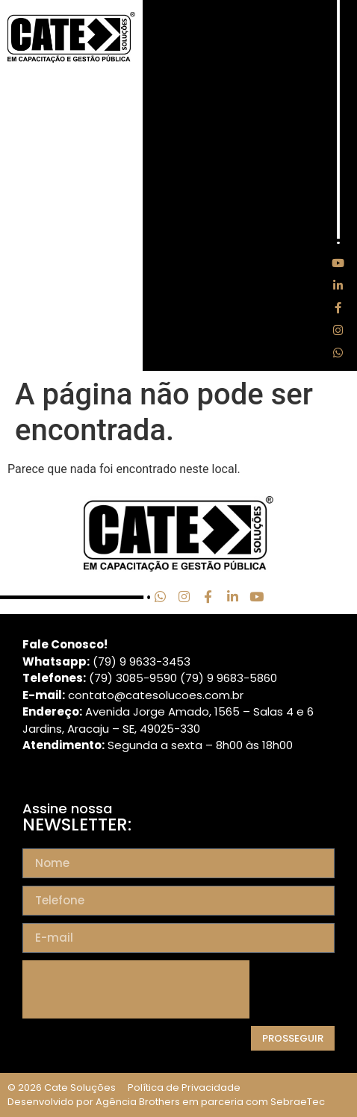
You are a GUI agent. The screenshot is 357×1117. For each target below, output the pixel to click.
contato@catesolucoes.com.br (155, 695)
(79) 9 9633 (124, 661)
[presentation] (135, 989)
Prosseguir (292, 1038)
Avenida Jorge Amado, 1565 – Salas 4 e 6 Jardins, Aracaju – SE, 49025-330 (168, 720)
